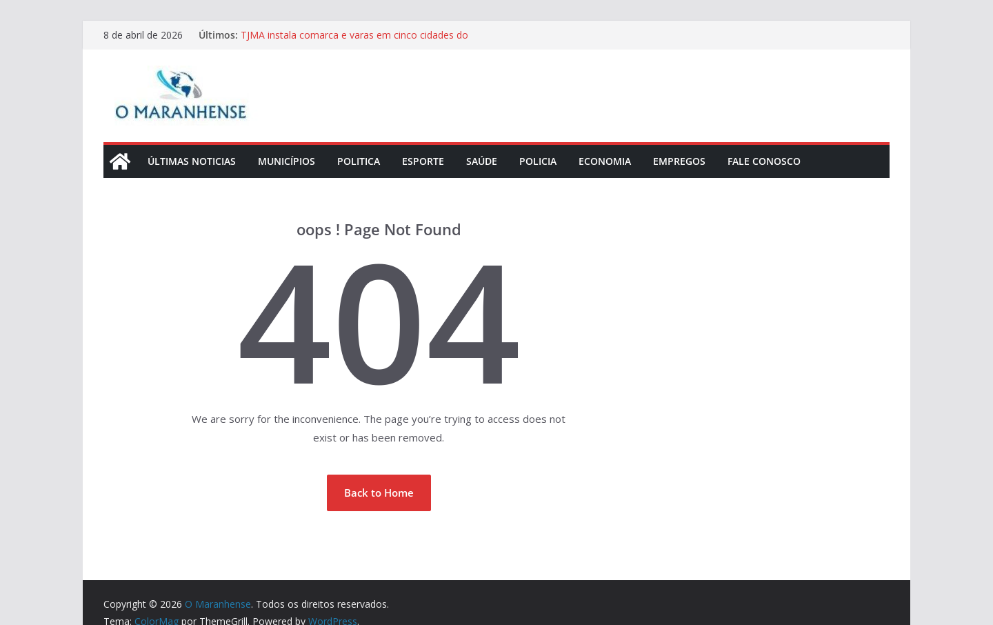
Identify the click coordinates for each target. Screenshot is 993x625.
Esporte (423, 161)
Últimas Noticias (192, 161)
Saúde (481, 161)
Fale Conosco (764, 161)
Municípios (286, 161)
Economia (605, 161)
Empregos (679, 161)
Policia (537, 161)
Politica (358, 161)
